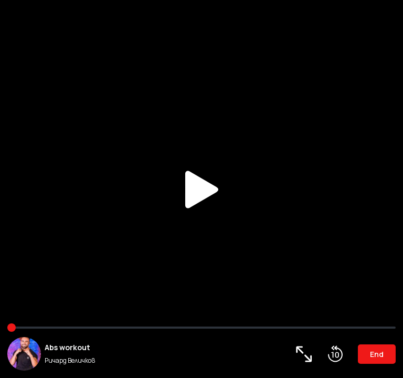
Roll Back (335, 353)
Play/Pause (201, 189)
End (377, 354)
